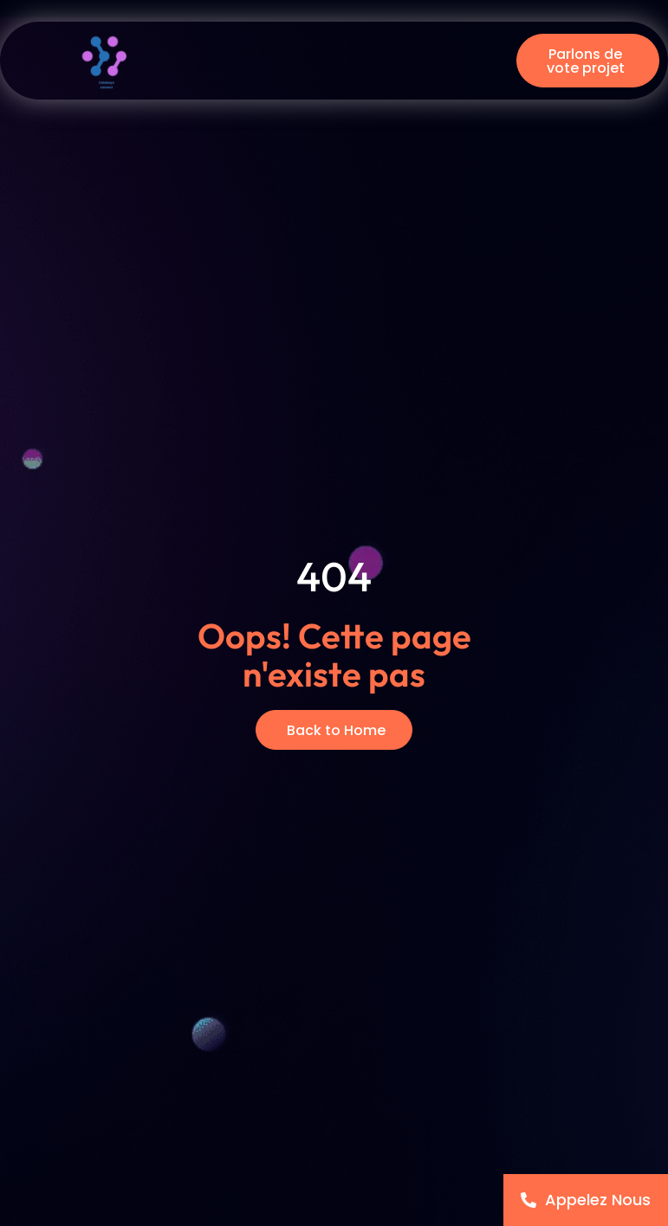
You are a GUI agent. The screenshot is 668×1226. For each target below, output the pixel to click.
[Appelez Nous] (585, 1200)
